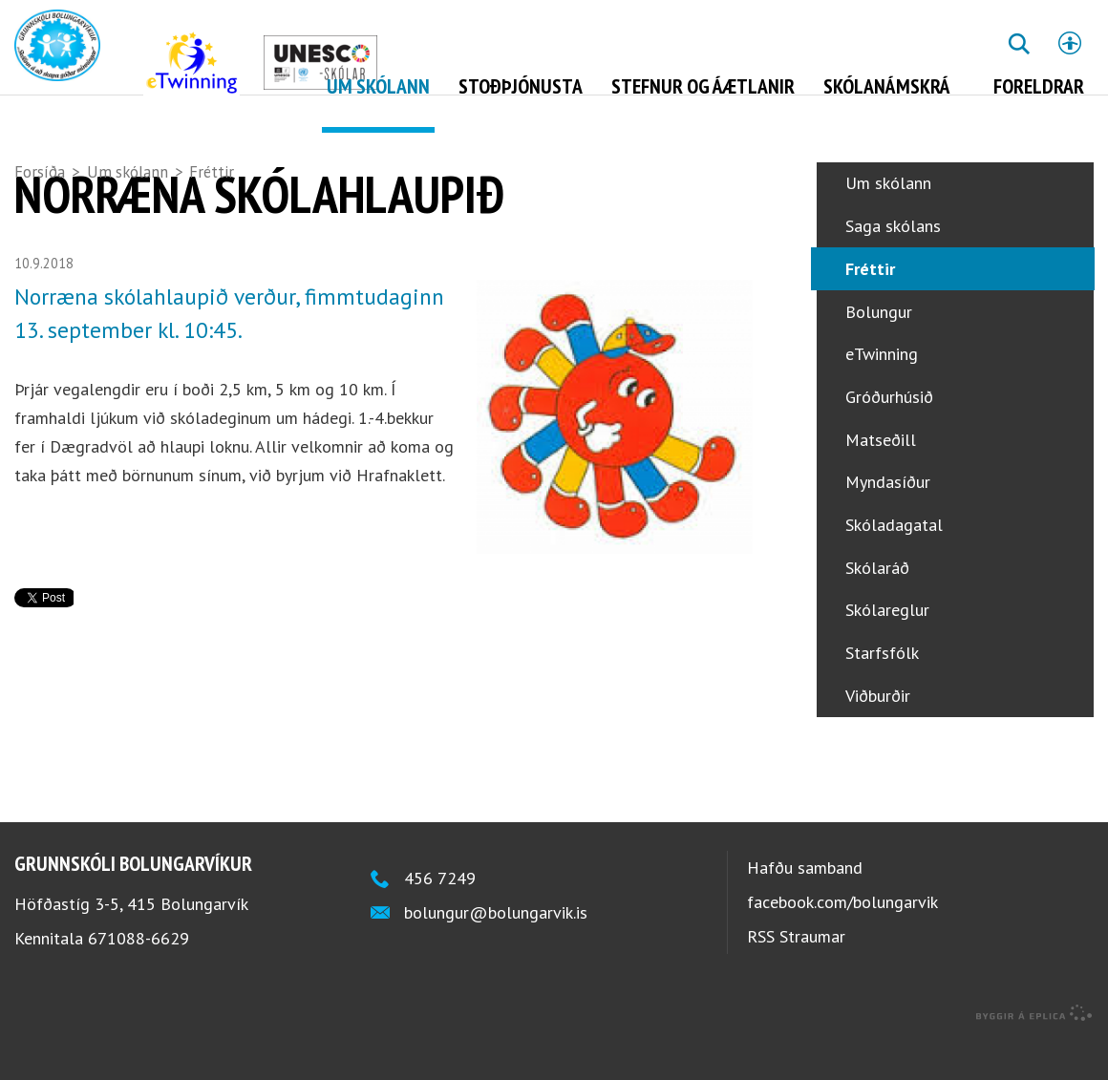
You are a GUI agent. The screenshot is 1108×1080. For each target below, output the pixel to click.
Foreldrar (1038, 86)
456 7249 (440, 916)
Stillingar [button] (1070, 43)
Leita (1018, 58)
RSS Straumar (796, 974)
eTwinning (881, 392)
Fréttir (211, 171)
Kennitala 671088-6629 (101, 976)
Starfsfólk (882, 691)
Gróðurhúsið (889, 435)
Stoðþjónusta (520, 86)
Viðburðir (877, 734)
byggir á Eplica (1034, 1051)
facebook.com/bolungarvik (842, 940)
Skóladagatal (894, 563)
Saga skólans (893, 264)
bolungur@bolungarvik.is (495, 951)
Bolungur (878, 350)
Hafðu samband (805, 906)
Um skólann (127, 171)
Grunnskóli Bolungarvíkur (133, 901)
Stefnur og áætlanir (703, 86)
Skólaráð (877, 606)
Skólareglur (887, 648)
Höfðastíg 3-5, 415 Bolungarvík (131, 942)
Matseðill (880, 478)
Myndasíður (887, 520)
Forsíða (39, 171)
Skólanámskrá (886, 86)
